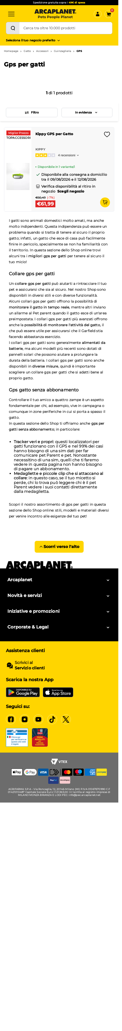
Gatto (27, 51)
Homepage (11, 51)
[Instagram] (25, 719)
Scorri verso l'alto (59, 546)
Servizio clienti (30, 668)
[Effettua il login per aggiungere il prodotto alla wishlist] (107, 136)
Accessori (42, 51)
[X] (66, 719)
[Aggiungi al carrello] (105, 202)
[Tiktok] (52, 719)
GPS (79, 51)
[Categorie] (11, 14)
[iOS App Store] (58, 692)
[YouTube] (38, 719)
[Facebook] (11, 719)
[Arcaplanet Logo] (55, 14)
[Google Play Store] (23, 692)
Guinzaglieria (62, 51)
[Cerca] (12, 28)
